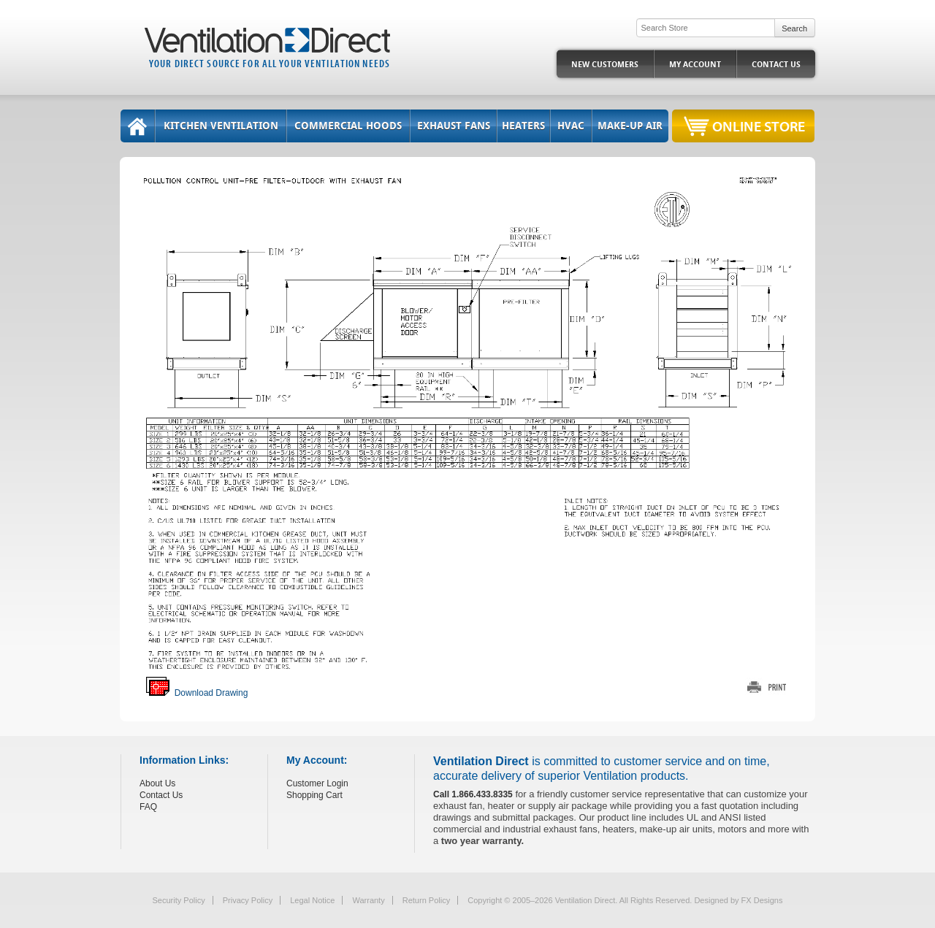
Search (794, 28)
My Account (695, 64)
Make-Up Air (630, 126)
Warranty (368, 900)
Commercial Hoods (348, 126)
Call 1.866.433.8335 (473, 794)
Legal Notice (312, 900)
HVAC (570, 126)
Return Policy (426, 900)
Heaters (523, 126)
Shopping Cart (314, 795)
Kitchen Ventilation (221, 126)
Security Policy (179, 900)
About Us (157, 783)
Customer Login (317, 783)
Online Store (758, 126)
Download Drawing (197, 693)
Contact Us (776, 64)
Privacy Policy (247, 900)
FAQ (148, 807)
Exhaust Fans (453, 126)
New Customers (604, 64)
